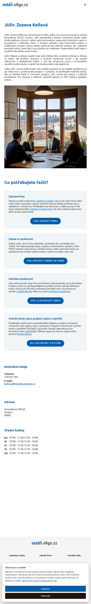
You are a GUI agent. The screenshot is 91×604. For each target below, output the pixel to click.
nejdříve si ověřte (45, 201)
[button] (85, 5)
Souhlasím (45, 589)
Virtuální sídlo (74, 555)
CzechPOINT (31, 331)
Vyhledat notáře (17, 555)
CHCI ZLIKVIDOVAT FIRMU (45, 300)
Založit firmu (45, 555)
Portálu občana (24, 334)
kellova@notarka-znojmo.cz (19, 383)
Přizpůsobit (45, 596)
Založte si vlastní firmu (41, 209)
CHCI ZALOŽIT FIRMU (45, 221)
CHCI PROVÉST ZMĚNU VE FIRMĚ (45, 260)
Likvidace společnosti (60, 291)
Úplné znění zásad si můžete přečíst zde (39, 581)
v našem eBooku (24, 291)
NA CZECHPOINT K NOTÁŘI (45, 343)
